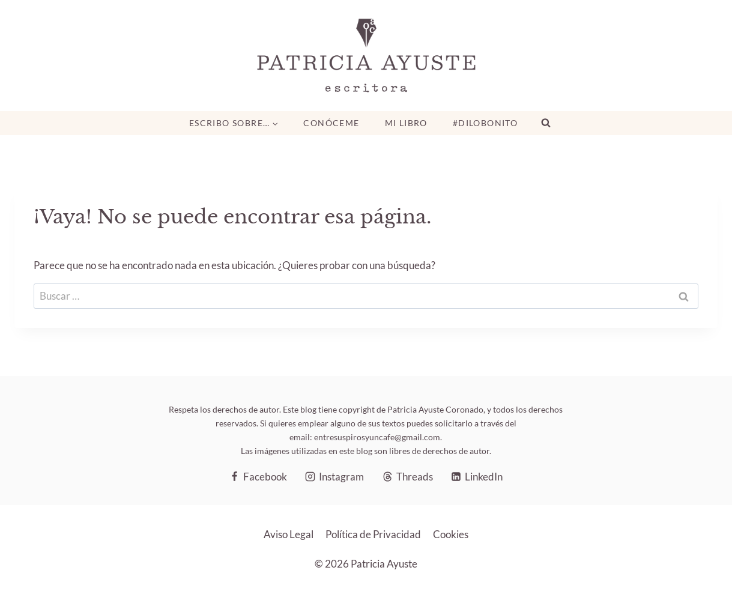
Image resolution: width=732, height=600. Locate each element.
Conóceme (331, 123)
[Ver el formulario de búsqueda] (545, 123)
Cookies (450, 534)
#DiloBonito (485, 123)
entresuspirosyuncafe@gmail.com (377, 437)
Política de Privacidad (373, 534)
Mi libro (406, 123)
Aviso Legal (288, 534)
